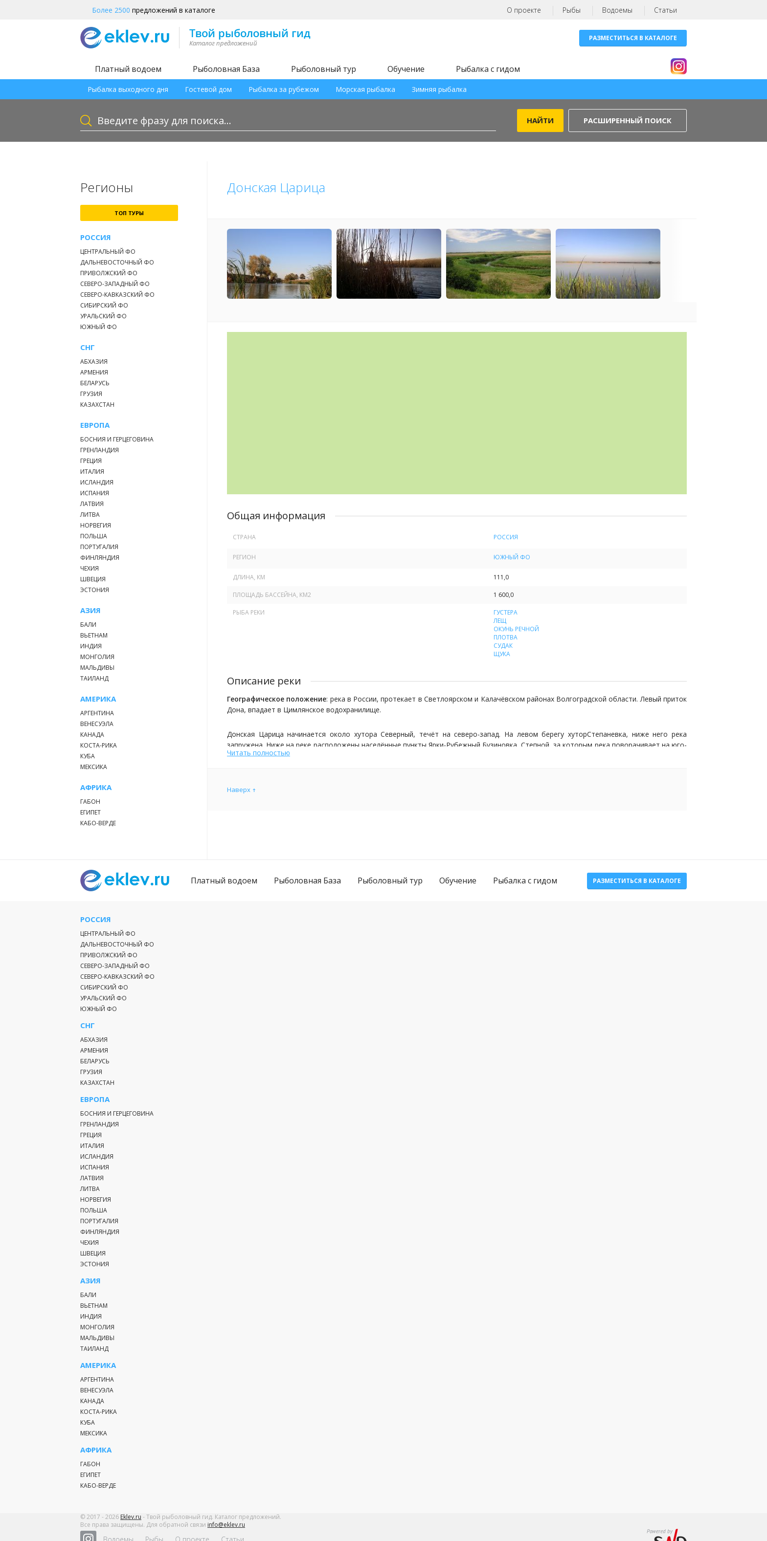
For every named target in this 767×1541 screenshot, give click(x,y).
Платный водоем (128, 69)
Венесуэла (96, 724)
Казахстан (97, 404)
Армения (94, 372)
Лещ (500, 620)
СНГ (87, 347)
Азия (90, 610)
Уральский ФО (103, 316)
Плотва (506, 637)
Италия (92, 471)
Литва (90, 514)
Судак (503, 645)
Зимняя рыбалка (439, 89)
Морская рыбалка (365, 89)
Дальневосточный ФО (117, 262)
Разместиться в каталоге (633, 38)
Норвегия (95, 525)
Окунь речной (516, 629)
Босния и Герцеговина (117, 439)
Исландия (96, 482)
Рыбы (572, 10)
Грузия (91, 394)
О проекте (524, 10)
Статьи (665, 10)
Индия (91, 646)
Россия (95, 237)
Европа (95, 425)
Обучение (406, 69)
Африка (96, 787)
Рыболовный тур (323, 69)
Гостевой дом (208, 89)
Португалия (99, 547)
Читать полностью (258, 752)
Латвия (92, 504)
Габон (90, 801)
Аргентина (97, 713)
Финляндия (99, 557)
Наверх (238, 789)
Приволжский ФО (108, 273)
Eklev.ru (130, 1523)
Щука (502, 654)
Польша (93, 536)
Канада (92, 734)
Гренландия (99, 450)
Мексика (93, 767)
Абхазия (94, 361)
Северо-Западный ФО (115, 284)
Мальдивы (97, 667)
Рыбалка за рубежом (283, 89)
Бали (88, 624)
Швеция (93, 579)
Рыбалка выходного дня (128, 89)
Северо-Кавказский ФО (117, 294)
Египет (90, 812)
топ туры (129, 213)
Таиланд (94, 678)
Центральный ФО (107, 251)
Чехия (89, 568)
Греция (91, 461)
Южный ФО (98, 327)
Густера (506, 612)
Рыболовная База (226, 69)
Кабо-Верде (98, 823)
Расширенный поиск (628, 120)
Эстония (94, 590)
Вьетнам (94, 635)
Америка (98, 699)
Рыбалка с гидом (488, 69)
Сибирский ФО (104, 305)
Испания (94, 493)
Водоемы (617, 10)
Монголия (97, 657)
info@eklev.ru (226, 1531)
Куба (87, 756)
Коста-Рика (98, 745)
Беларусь (95, 383)
